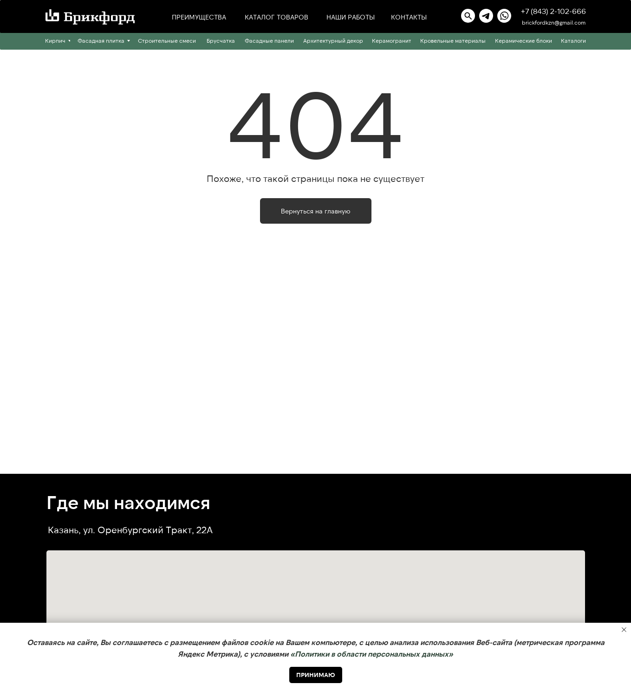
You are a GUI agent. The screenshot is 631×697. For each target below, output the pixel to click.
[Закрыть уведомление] (624, 629)
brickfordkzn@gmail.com (553, 22)
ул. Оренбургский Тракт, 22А (148, 529)
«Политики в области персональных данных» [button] (371, 653)
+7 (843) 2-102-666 (553, 10)
